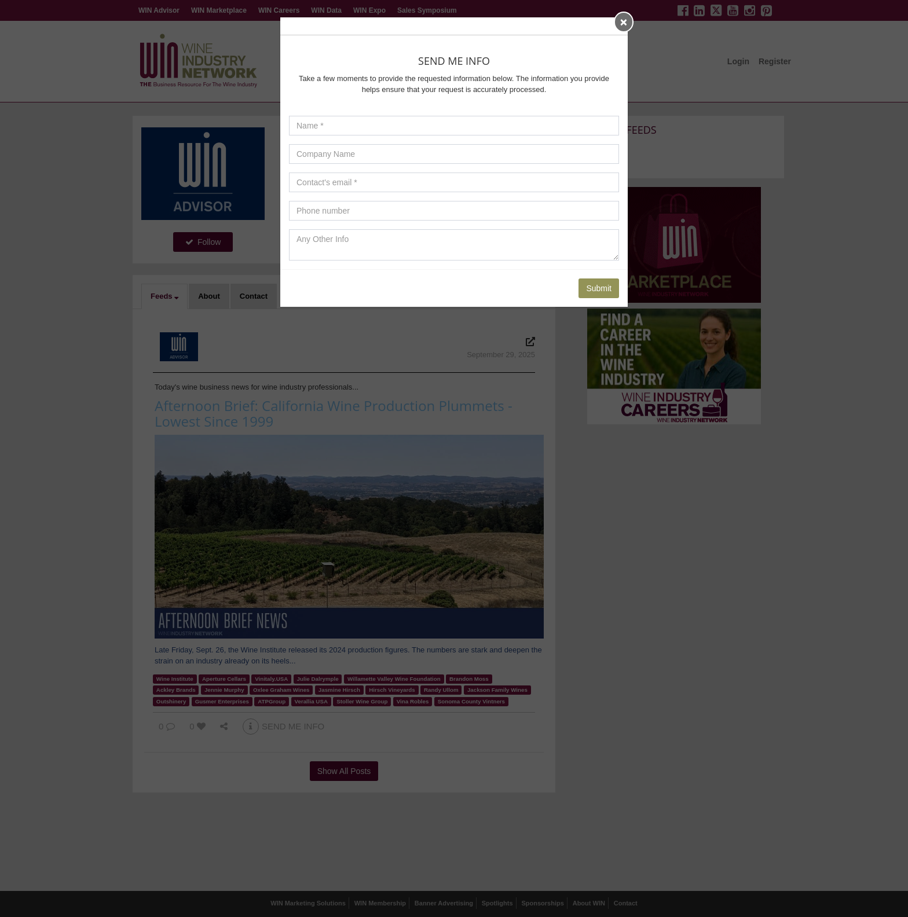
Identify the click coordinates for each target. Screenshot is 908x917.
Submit (599, 288)
